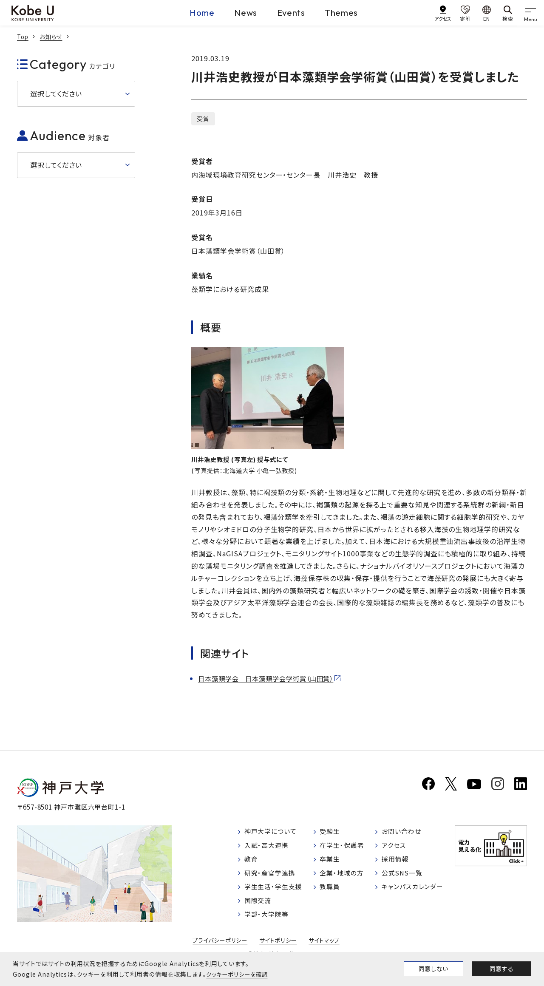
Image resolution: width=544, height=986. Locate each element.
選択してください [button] (56, 93)
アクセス (395, 849)
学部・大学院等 (268, 921)
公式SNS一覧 (403, 878)
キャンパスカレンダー (415, 892)
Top (23, 36)
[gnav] (531, 13)
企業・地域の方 (343, 878)
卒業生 (331, 863)
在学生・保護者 (344, 849)
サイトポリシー (279, 947)
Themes (348, 12)
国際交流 (259, 906)
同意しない (433, 968)
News (237, 12)
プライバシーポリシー (217, 947)
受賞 (203, 118)
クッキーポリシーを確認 (239, 974)
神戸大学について (273, 835)
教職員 (331, 892)
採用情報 (396, 863)
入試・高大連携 (268, 849)
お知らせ (53, 36)
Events (290, 12)
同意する (501, 968)
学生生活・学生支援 (275, 892)
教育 (252, 863)
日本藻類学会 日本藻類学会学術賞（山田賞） (270, 679)
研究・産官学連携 (272, 878)
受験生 (331, 835)
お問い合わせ (403, 835)
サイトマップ (327, 947)
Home (186, 12)
